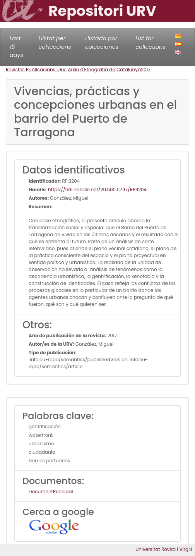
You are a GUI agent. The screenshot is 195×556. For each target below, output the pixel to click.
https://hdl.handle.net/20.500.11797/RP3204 (97, 189)
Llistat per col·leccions (55, 42)
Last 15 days (16, 46)
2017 (146, 69)
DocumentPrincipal (51, 491)
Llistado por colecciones (101, 42)
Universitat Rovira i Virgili (163, 549)
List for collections (150, 42)
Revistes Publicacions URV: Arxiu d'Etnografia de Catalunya (73, 69)
